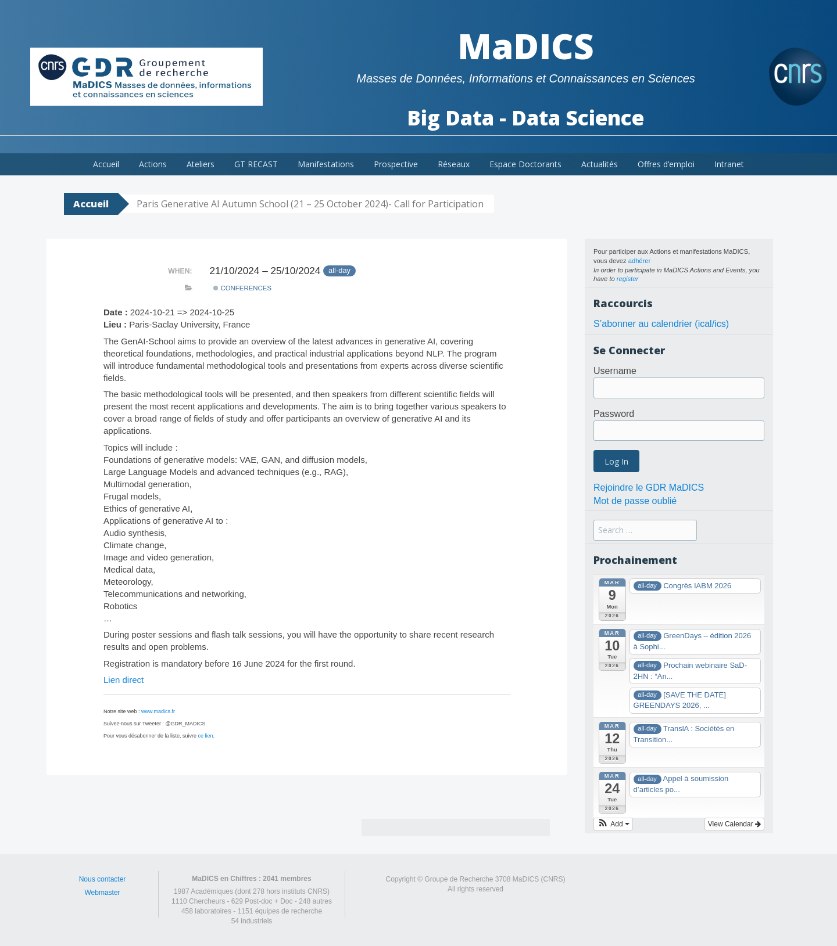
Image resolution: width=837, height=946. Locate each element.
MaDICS (525, 46)
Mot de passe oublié (635, 501)
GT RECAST (256, 164)
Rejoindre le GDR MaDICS (648, 487)
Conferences (242, 288)
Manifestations (326, 164)
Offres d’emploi (666, 164)
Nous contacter (102, 879)
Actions (153, 164)
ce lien (205, 736)
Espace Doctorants (525, 164)
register (627, 278)
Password (613, 414)
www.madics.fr (158, 711)
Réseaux (454, 164)
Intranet (729, 164)
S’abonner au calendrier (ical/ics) (661, 324)
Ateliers (200, 164)
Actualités (599, 164)
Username (614, 371)
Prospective (396, 164)
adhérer (639, 260)
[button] (613, 824)
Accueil (106, 164)
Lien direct (123, 680)
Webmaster (102, 893)
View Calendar (734, 824)
